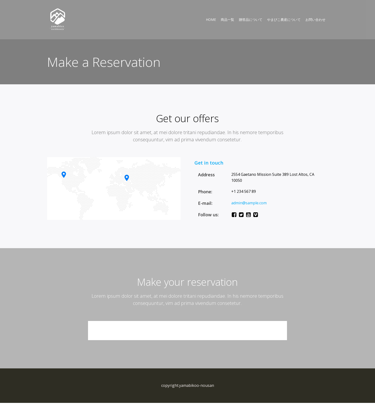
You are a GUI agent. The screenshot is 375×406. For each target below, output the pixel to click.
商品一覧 (227, 19)
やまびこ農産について (283, 19)
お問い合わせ (315, 19)
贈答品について (250, 19)
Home (211, 19)
